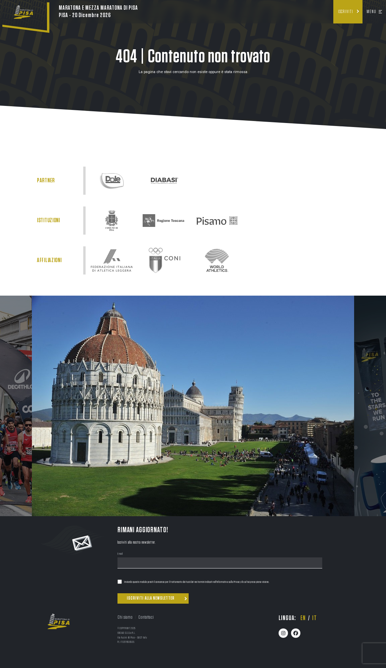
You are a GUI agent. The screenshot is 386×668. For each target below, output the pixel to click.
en (303, 618)
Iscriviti (345, 11)
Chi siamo (125, 617)
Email (120, 554)
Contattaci (146, 617)
